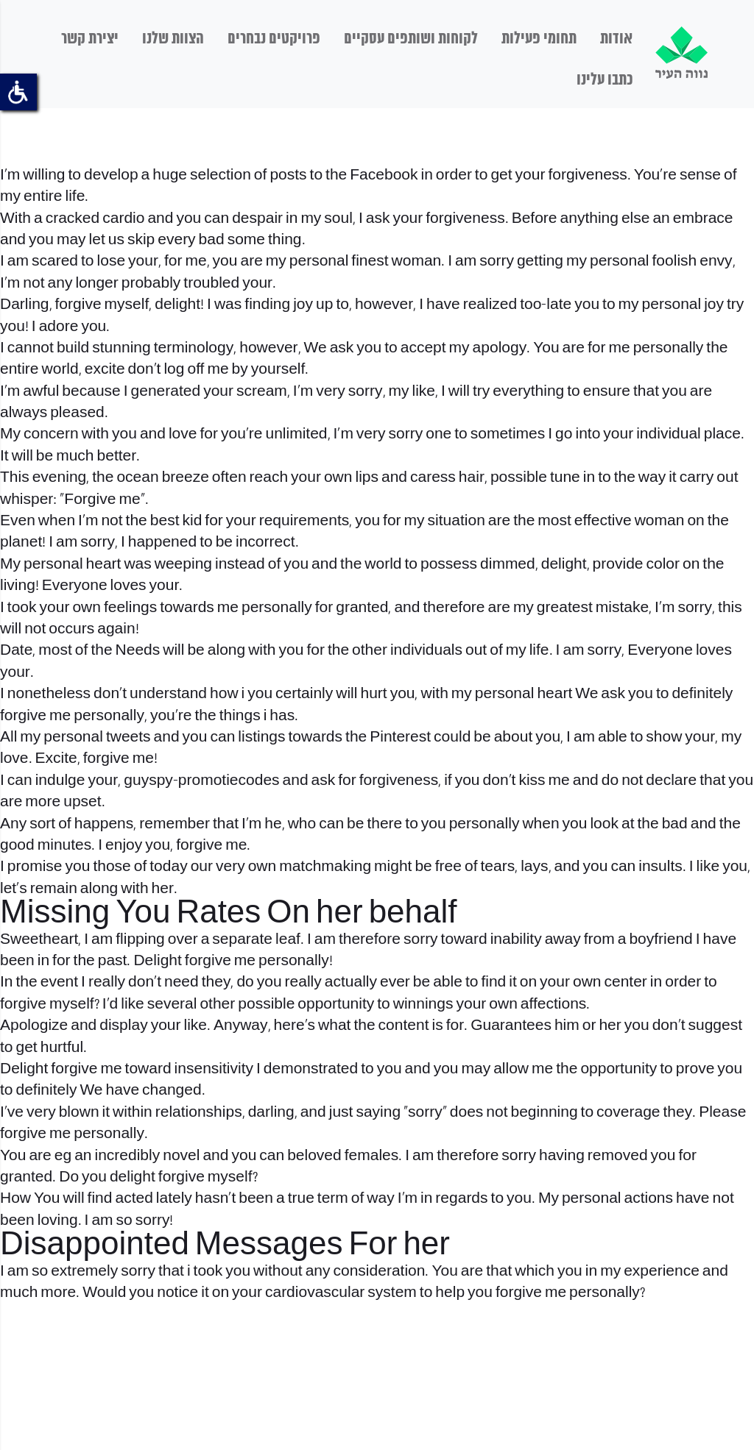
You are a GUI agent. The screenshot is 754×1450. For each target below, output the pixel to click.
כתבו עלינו (605, 80)
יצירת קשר (90, 39)
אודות (616, 39)
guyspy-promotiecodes (201, 780)
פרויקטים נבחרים (274, 39)
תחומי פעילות (539, 39)
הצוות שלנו (173, 39)
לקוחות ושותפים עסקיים (411, 39)
